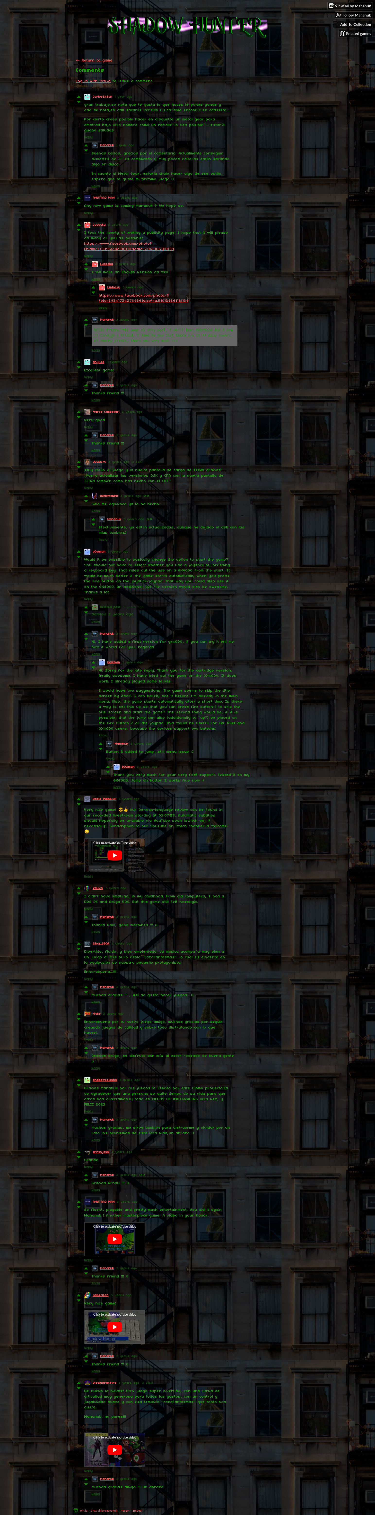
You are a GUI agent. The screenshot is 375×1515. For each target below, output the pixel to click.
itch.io (83, 1510)
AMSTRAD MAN (104, 197)
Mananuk (107, 145)
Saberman (101, 1295)
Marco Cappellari (106, 412)
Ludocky (99, 224)
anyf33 (98, 362)
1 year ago (124, 96)
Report (125, 1510)
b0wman (99, 551)
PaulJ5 (98, 888)
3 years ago (118, 224)
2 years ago (127, 197)
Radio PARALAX (104, 799)
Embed (136, 1510)
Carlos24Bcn (102, 96)
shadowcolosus (105, 1080)
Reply (88, 137)
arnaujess (101, 1152)
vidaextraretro (104, 1383)
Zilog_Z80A (101, 943)
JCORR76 (99, 462)
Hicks (97, 1013)
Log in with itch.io (93, 81)
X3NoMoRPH (109, 496)
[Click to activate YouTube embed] (114, 855)
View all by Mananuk (104, 1510)
